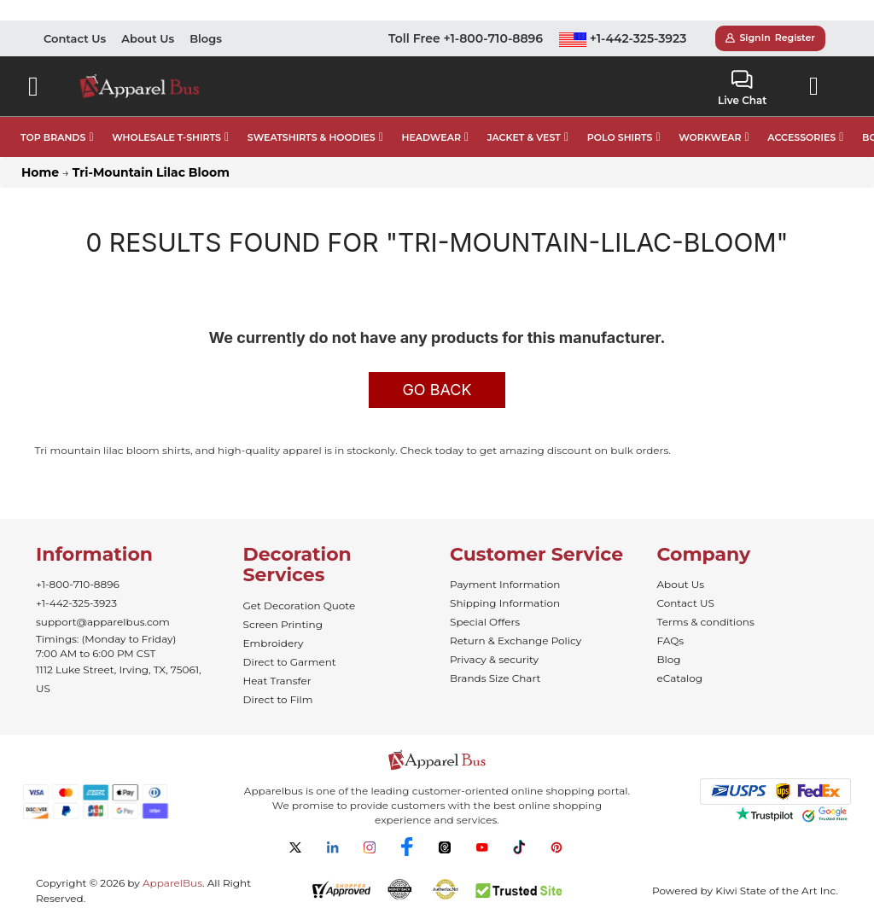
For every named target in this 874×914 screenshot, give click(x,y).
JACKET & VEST (524, 137)
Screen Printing (283, 624)
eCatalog (679, 678)
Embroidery (273, 643)
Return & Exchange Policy (515, 640)
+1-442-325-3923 (623, 38)
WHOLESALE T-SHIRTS (166, 137)
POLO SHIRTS (620, 137)
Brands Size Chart (495, 678)
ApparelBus (172, 882)
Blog (669, 659)
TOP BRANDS (52, 137)
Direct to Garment (289, 661)
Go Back (436, 390)
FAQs (671, 640)
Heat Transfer (277, 680)
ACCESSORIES (801, 137)
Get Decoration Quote (299, 605)
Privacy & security (494, 659)
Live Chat (742, 88)
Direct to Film (278, 699)
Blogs (205, 38)
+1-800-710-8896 (77, 584)
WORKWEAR (710, 137)
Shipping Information (505, 603)
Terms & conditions (706, 621)
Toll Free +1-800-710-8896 (465, 38)
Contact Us (75, 38)
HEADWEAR (431, 137)
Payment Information (505, 584)
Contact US (685, 603)
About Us (147, 38)
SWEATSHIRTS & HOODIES (312, 137)
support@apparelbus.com (103, 621)
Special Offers (485, 621)
